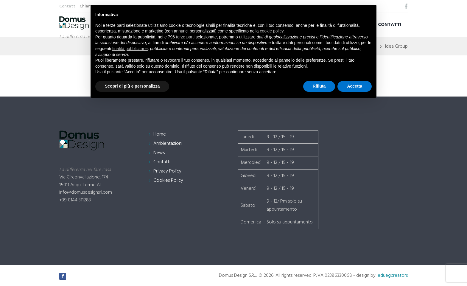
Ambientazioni (167, 143)
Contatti (389, 25)
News (159, 153)
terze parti (185, 37)
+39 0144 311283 (75, 200)
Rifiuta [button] (319, 86)
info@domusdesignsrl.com (85, 192)
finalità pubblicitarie (130, 48)
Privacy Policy (167, 171)
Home (159, 134)
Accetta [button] (354, 86)
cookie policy (272, 31)
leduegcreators (392, 275)
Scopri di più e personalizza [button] (132, 86)
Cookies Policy (168, 180)
